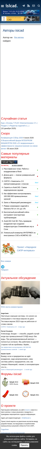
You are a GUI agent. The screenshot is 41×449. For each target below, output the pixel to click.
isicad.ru (27, 410)
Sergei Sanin (5, 313)
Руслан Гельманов (7, 331)
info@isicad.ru (26, 418)
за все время (17, 165)
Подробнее (5, 429)
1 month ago (28, 369)
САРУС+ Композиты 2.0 (9, 327)
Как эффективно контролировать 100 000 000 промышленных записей (17, 196)
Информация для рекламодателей (12, 433)
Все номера (6, 261)
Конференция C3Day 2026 (12, 138)
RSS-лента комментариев (12, 307)
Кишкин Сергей (5, 354)
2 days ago (21, 327)
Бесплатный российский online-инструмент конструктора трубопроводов (17, 215)
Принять (24, 445)
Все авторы (19, 37)
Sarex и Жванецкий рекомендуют (17, 202)
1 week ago (22, 349)
